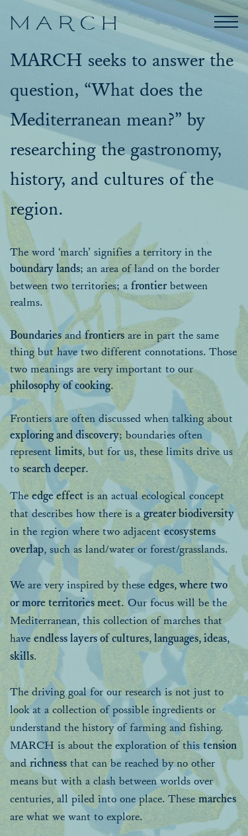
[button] (226, 22)
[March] (63, 24)
